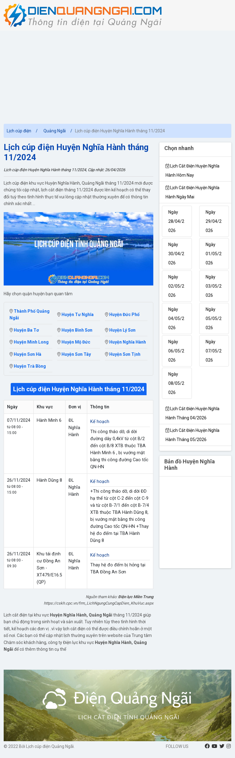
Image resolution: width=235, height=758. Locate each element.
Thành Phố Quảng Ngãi (29, 314)
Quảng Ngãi (54, 130)
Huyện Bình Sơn (74, 330)
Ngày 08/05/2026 (176, 383)
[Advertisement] (117, 76)
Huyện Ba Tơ (24, 330)
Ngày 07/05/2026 (214, 350)
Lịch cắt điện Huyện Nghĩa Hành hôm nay (192, 171)
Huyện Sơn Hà (25, 354)
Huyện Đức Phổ (122, 314)
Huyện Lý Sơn (120, 330)
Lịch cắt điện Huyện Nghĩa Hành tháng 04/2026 (192, 413)
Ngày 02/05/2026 (176, 286)
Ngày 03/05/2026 (214, 286)
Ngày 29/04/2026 (214, 221)
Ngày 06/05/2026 (176, 350)
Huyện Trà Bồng (27, 366)
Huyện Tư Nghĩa (75, 314)
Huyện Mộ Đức (73, 342)
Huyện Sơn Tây (74, 354)
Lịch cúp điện (19, 130)
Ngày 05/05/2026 (214, 318)
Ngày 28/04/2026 (176, 221)
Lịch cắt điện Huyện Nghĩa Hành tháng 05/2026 (192, 435)
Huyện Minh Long (29, 342)
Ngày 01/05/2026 (214, 253)
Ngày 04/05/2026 (176, 318)
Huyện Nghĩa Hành (125, 342)
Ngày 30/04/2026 (176, 253)
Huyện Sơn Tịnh (122, 354)
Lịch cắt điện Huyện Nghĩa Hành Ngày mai (192, 192)
